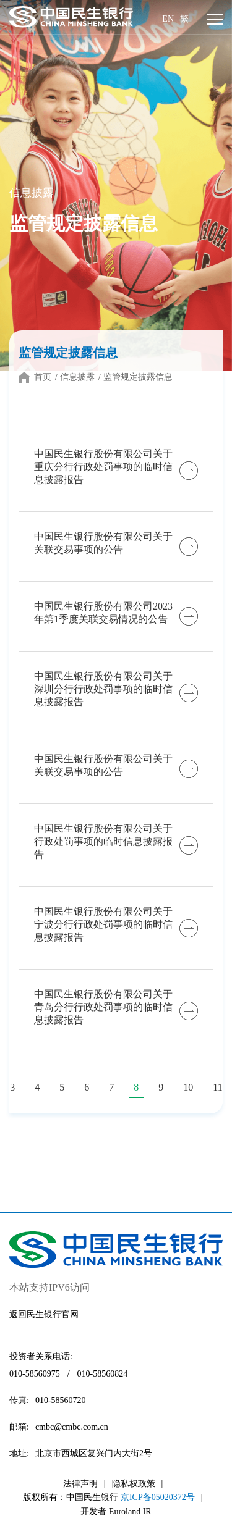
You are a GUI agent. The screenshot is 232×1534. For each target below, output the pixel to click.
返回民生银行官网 (44, 1314)
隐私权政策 (133, 1483)
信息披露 (77, 377)
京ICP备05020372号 (158, 1497)
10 (188, 1087)
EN (168, 18)
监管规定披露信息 (138, 377)
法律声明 (80, 1483)
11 (217, 1087)
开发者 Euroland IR (115, 1511)
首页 (42, 377)
